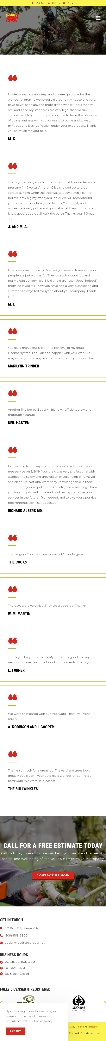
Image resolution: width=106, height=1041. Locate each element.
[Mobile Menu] (98, 17)
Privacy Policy (75, 1026)
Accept (15, 1031)
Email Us (69, 3)
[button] (53, 876)
